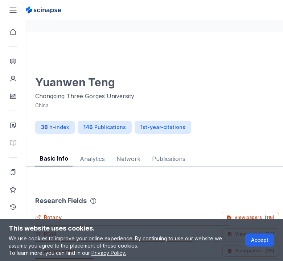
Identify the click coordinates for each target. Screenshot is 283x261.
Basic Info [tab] (80, 158)
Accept (259, 240)
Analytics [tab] (118, 158)
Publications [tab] (195, 158)
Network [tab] (155, 158)
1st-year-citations (189, 127)
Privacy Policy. (108, 253)
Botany (74, 217)
